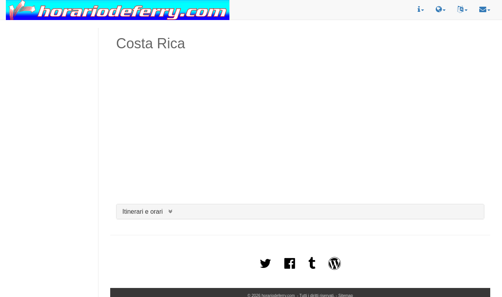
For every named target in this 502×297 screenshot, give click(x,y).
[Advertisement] (49, 63)
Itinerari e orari (142, 211)
